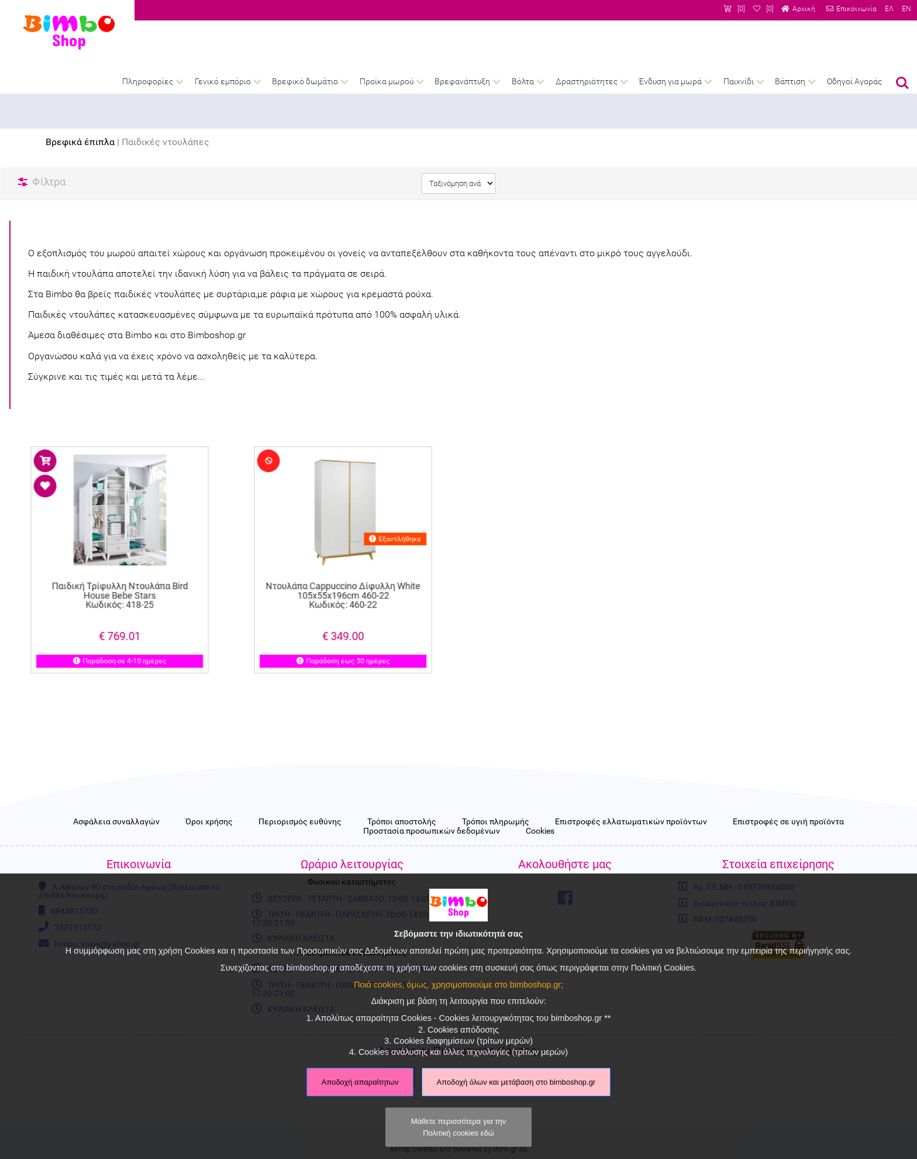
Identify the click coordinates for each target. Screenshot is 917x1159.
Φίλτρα (49, 182)
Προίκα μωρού (386, 82)
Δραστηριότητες (587, 82)
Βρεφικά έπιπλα (80, 141)
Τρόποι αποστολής (401, 822)
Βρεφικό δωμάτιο (305, 82)
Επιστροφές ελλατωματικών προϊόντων (631, 822)
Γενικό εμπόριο (223, 82)
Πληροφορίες (147, 82)
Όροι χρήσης (209, 822)
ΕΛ (889, 9)
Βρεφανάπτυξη (462, 82)
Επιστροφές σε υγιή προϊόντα (788, 822)
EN (906, 9)
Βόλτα (523, 82)
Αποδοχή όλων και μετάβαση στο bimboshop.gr (516, 1082)
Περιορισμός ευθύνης (300, 822)
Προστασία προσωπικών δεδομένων (431, 831)
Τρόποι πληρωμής (495, 822)
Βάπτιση (790, 82)
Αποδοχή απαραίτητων (360, 1082)
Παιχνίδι (738, 82)
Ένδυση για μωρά (670, 82)
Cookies (540, 831)
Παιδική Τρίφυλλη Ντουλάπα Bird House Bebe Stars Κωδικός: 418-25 (119, 582)
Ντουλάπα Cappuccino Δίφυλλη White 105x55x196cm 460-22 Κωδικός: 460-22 (343, 582)
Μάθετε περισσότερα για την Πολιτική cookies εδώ (458, 1127)
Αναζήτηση (902, 83)
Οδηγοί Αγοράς (854, 82)
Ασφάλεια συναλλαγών (116, 822)
